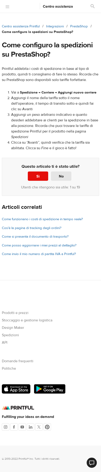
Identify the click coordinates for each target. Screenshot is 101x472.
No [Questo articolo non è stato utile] (61, 176)
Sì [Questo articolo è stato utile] (38, 176)
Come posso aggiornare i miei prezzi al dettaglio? (39, 245)
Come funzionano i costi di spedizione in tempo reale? (42, 219)
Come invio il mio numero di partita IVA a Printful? (39, 254)
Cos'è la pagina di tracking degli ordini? (31, 228)
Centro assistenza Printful (21, 26)
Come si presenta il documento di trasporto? (35, 236)
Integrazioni (55, 26)
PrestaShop (79, 26)
